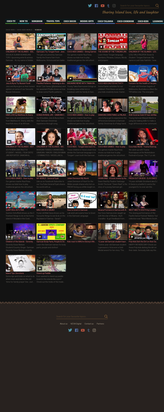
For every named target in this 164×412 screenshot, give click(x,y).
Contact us (89, 324)
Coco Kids (10, 30)
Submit (157, 5)
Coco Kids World (24, 30)
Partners (100, 324)
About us (64, 324)
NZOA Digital (76, 324)
